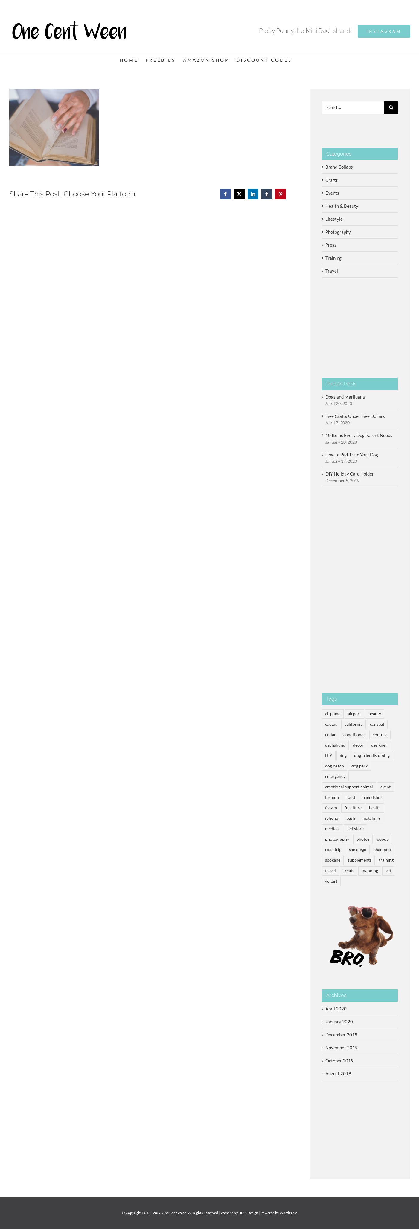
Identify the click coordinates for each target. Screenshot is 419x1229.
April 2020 (336, 1008)
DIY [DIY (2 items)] (328, 755)
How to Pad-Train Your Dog (351, 454)
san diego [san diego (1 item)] (357, 849)
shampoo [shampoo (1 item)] (382, 849)
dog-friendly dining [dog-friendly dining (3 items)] (372, 755)
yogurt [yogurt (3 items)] (331, 881)
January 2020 (339, 1021)
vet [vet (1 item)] (388, 870)
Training (333, 258)
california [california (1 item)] (353, 724)
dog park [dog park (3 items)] (359, 766)
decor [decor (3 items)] (358, 745)
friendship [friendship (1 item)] (372, 797)
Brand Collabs (339, 167)
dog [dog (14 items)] (343, 755)
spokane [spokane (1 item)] (332, 860)
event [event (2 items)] (385, 787)
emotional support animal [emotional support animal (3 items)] (349, 787)
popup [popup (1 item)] (383, 839)
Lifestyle (334, 219)
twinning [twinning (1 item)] (370, 870)
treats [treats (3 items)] (348, 870)
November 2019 (341, 1047)
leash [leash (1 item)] (350, 818)
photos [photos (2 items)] (362, 839)
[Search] (391, 107)
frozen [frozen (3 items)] (331, 807)
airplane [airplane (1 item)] (332, 713)
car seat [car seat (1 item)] (377, 724)
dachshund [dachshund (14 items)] (335, 745)
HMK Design (248, 1212)
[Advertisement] (360, 589)
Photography (338, 232)
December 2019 (341, 1034)
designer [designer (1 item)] (379, 745)
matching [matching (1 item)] (371, 818)
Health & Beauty (341, 206)
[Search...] (353, 107)
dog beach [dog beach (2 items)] (334, 766)
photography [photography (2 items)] (337, 839)
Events (332, 193)
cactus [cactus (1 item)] (331, 724)
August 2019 (338, 1073)
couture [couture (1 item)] (380, 734)
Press (330, 244)
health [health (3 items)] (375, 807)
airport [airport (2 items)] (354, 713)
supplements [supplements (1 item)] (359, 860)
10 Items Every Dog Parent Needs (358, 435)
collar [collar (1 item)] (330, 734)
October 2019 (339, 1060)
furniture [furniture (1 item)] (353, 807)
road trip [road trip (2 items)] (333, 849)
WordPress (288, 1212)
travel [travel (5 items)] (330, 870)
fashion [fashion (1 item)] (332, 797)
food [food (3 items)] (350, 797)
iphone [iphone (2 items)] (331, 818)
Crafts (331, 180)
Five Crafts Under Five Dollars (355, 416)
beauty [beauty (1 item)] (374, 713)
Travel (331, 270)
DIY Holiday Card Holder (349, 473)
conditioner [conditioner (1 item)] (354, 734)
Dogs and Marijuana (345, 396)
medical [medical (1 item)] (332, 828)
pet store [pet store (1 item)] (355, 828)
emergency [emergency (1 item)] (335, 776)
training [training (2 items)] (386, 860)
